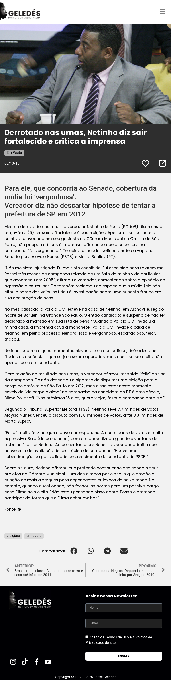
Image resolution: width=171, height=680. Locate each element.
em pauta (33, 536)
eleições (13, 536)
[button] (73, 551)
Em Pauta (14, 152)
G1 (20, 509)
